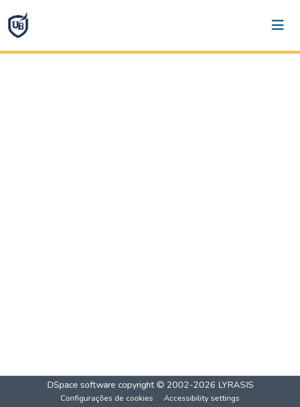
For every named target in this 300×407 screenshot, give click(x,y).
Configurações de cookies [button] (106, 398)
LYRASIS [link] (236, 385)
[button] (18, 25)
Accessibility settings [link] (202, 398)
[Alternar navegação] (277, 25)
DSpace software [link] (81, 385)
